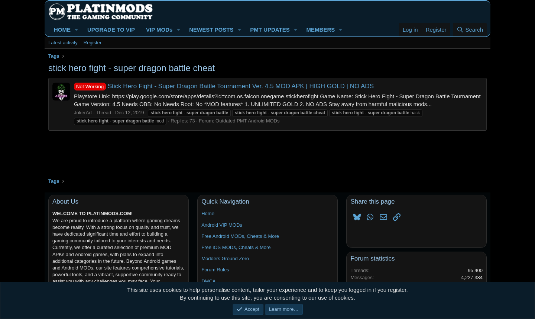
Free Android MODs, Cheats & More (240, 236)
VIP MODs (159, 29)
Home (207, 213)
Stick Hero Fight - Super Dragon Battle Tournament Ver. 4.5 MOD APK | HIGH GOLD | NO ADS (224, 86)
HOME (62, 29)
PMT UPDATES (269, 29)
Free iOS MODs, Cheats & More (235, 247)
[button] (76, 29)
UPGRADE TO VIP (111, 29)
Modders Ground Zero (225, 258)
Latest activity (63, 42)
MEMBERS (321, 29)
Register (92, 42)
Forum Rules (215, 269)
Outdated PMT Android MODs (247, 121)
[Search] (470, 29)
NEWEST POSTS (211, 29)
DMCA (208, 281)
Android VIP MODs (221, 225)
